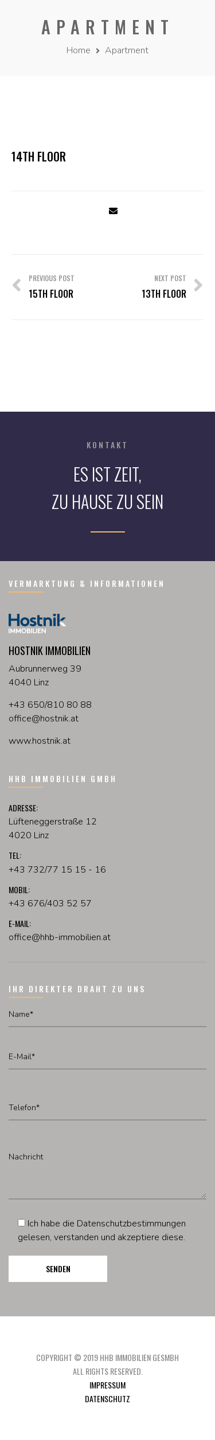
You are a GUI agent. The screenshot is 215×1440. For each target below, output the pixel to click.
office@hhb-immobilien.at (60, 937)
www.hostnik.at (40, 741)
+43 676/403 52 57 (50, 903)
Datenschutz (107, 1398)
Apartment (126, 50)
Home (79, 50)
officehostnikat (44, 718)
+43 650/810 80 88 (50, 705)
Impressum (107, 1385)
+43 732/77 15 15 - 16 (57, 869)
